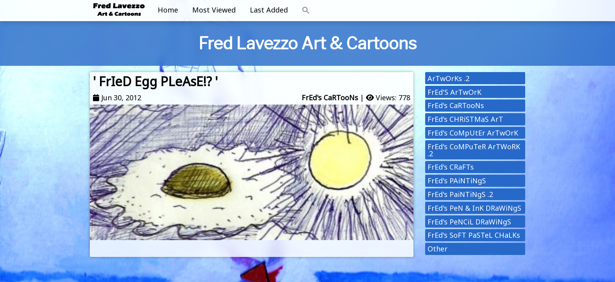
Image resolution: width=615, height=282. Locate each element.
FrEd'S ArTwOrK (454, 92)
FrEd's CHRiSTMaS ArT (465, 119)
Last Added (269, 9)
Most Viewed (214, 9)
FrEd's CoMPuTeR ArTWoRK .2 (474, 150)
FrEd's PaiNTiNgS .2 (460, 194)
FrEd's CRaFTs (451, 167)
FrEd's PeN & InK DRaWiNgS (474, 208)
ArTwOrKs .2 (448, 78)
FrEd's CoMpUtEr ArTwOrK (473, 132)
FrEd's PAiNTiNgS (457, 180)
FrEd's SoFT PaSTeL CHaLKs (474, 235)
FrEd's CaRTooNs (330, 97)
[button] (306, 10)
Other (438, 248)
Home (168, 9)
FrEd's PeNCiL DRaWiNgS (469, 221)
